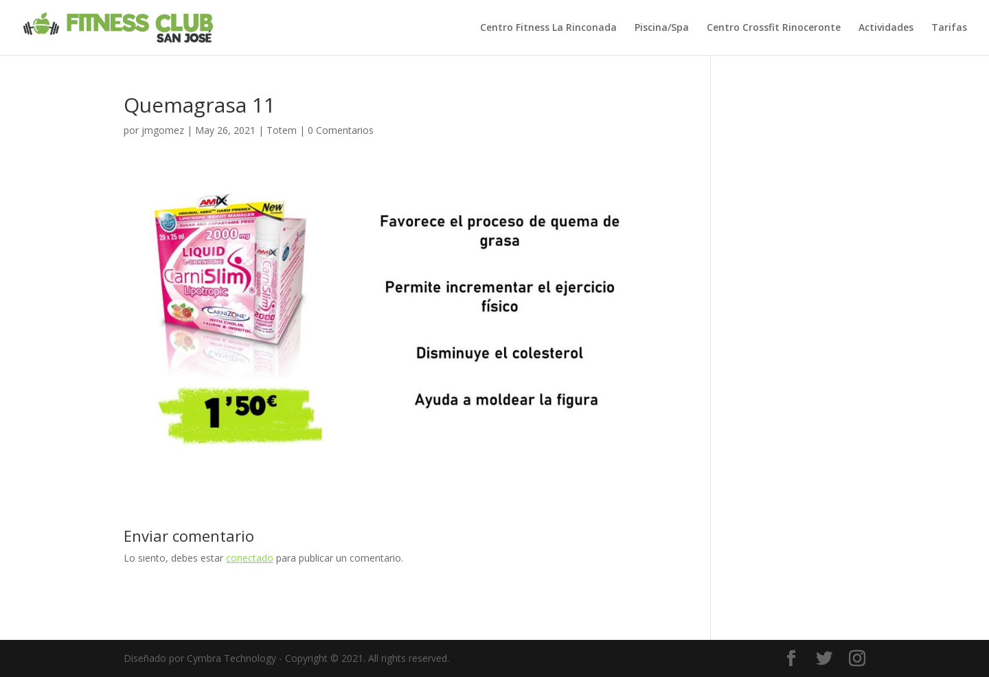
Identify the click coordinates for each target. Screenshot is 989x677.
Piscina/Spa (662, 28)
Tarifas (949, 28)
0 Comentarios (341, 130)
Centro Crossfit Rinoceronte (774, 28)
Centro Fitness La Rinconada (548, 28)
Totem (281, 130)
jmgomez (162, 130)
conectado (249, 557)
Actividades (886, 28)
